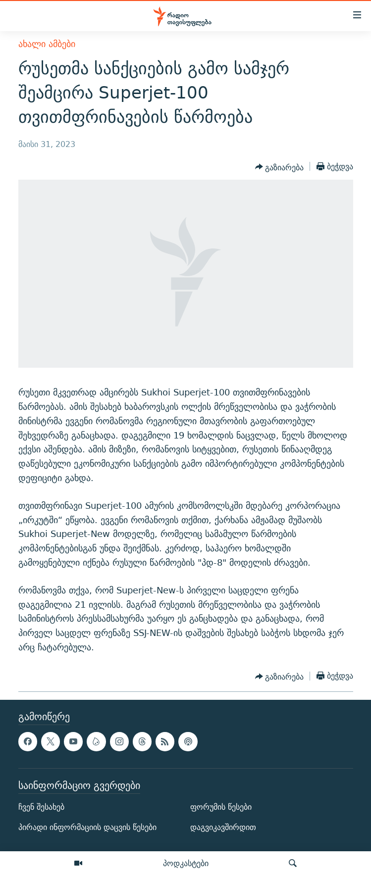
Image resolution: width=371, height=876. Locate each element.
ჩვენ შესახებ (41, 807)
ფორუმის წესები (221, 807)
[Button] (279, 167)
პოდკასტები (186, 863)
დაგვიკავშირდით (223, 827)
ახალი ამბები (46, 43)
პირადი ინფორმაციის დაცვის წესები (87, 827)
